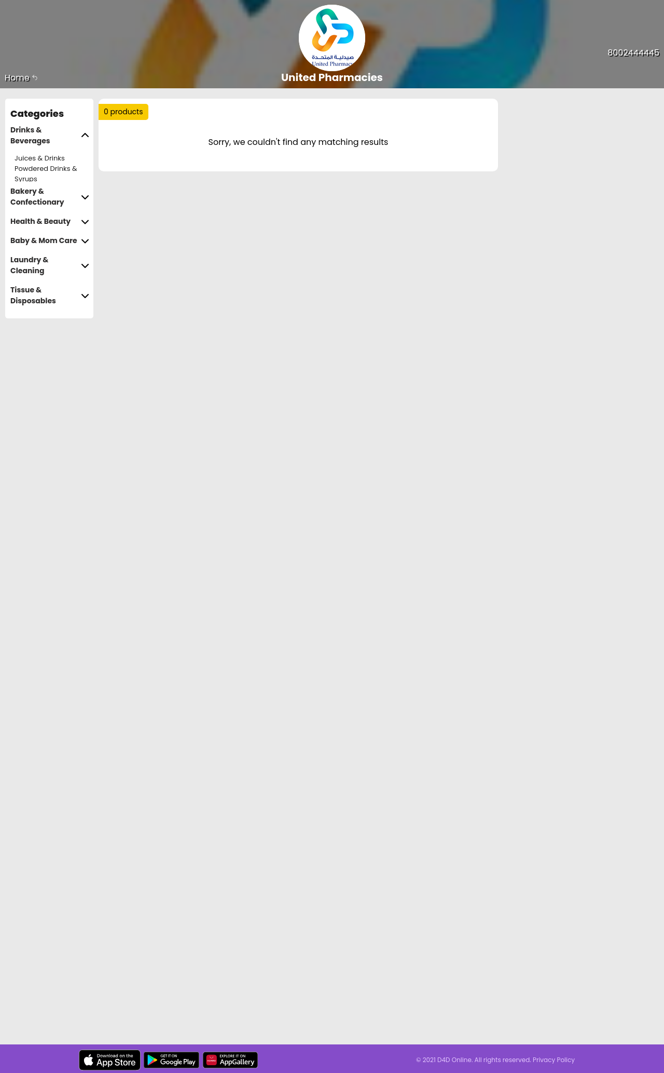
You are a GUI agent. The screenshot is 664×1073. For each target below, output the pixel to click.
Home (21, 78)
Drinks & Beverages (49, 135)
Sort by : (127, 150)
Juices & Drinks (40, 158)
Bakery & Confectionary (49, 197)
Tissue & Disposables (49, 295)
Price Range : (257, 150)
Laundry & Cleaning (49, 265)
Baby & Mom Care (49, 240)
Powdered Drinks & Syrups (46, 174)
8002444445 (633, 53)
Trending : (306, 116)
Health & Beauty (49, 221)
